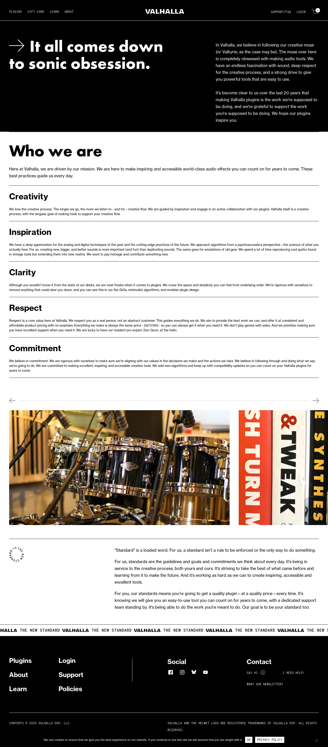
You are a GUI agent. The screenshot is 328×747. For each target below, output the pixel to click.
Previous (12, 400)
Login (301, 12)
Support (71, 675)
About (69, 11)
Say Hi (256, 673)
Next (316, 400)
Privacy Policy (269, 740)
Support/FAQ (281, 12)
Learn (54, 11)
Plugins (15, 11)
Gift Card (36, 11)
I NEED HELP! (294, 673)
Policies (70, 689)
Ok (249, 740)
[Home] (164, 12)
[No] (316, 740)
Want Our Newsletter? (265, 684)
